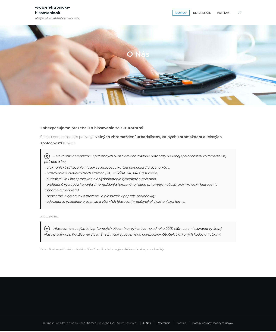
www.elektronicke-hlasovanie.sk (52, 10)
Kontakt (224, 12)
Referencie (202, 12)
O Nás (147, 324)
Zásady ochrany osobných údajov (213, 324)
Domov (181, 12)
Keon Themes (87, 324)
